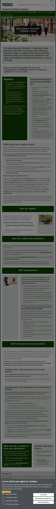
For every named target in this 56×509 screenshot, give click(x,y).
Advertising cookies (10, 501)
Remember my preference (43, 498)
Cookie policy (6, 492)
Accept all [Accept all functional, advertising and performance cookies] (43, 495)
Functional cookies (9, 497)
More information (43, 502)
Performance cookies (10, 504)
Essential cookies (9, 494)
